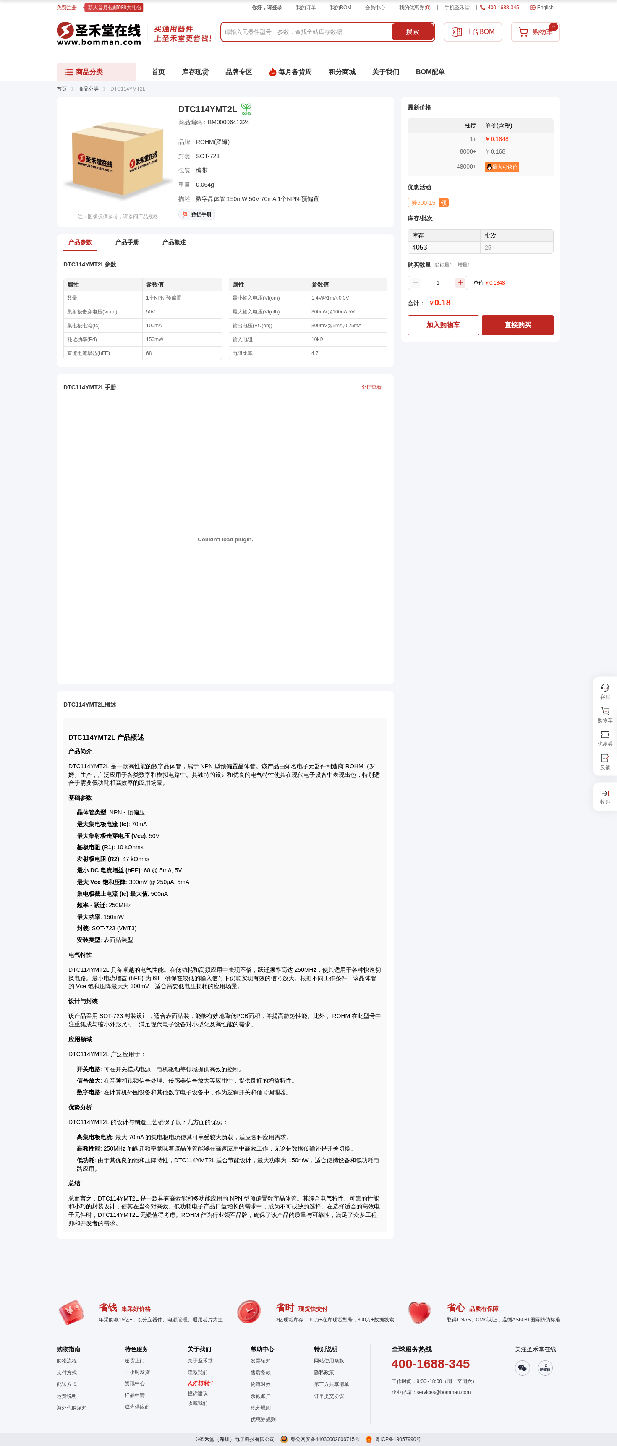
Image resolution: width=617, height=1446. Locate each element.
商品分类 (88, 88)
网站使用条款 (329, 1361)
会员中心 (375, 7)
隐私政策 (324, 1373)
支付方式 (67, 1373)
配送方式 (67, 1384)
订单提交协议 (329, 1396)
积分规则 (261, 1408)
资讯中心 (135, 1383)
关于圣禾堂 (200, 1361)
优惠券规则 (263, 1420)
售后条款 (261, 1373)
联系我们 (198, 1373)
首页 (62, 88)
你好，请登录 (267, 7)
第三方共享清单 (331, 1384)
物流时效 (261, 1384)
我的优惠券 (415, 7)
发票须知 (261, 1361)
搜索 (412, 31)
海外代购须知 (72, 1408)
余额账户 (261, 1396)
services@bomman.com (444, 1392)
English (542, 7)
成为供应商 (137, 1407)
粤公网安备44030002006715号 (325, 1439)
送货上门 (135, 1361)
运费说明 (67, 1396)
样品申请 (135, 1395)
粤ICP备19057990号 (398, 1439)
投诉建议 (198, 1393)
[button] (428, 202)
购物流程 (67, 1361)
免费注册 (67, 7)
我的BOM (340, 7)
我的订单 (306, 7)
